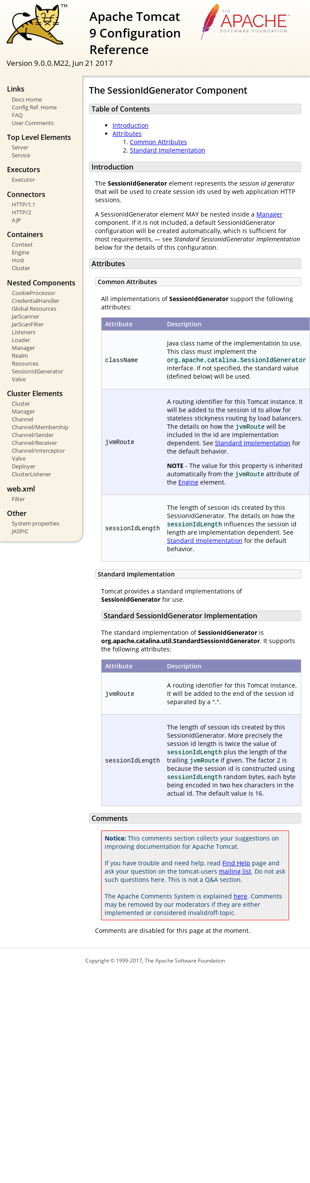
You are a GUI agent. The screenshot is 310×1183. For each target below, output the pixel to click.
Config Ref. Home (34, 107)
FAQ (17, 115)
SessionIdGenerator (37, 371)
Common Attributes (158, 142)
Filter (18, 499)
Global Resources (34, 308)
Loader (21, 340)
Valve (19, 379)
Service (21, 155)
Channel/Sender (33, 435)
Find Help (236, 863)
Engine (20, 252)
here (240, 896)
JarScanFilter (28, 324)
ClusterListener (31, 474)
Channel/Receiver (34, 443)
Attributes (127, 133)
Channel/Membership (40, 427)
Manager (23, 348)
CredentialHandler (35, 301)
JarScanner (25, 316)
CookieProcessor (33, 293)
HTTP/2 (21, 212)
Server (20, 147)
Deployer (23, 466)
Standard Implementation (167, 150)
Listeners (23, 332)
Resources (25, 363)
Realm (20, 355)
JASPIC (20, 531)
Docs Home (27, 99)
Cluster (21, 268)
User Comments (33, 123)
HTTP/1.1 (23, 204)
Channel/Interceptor (38, 450)
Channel (22, 419)
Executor (23, 179)
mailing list (235, 871)
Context (22, 244)
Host (18, 260)
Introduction (130, 125)
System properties (35, 523)
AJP (16, 220)
